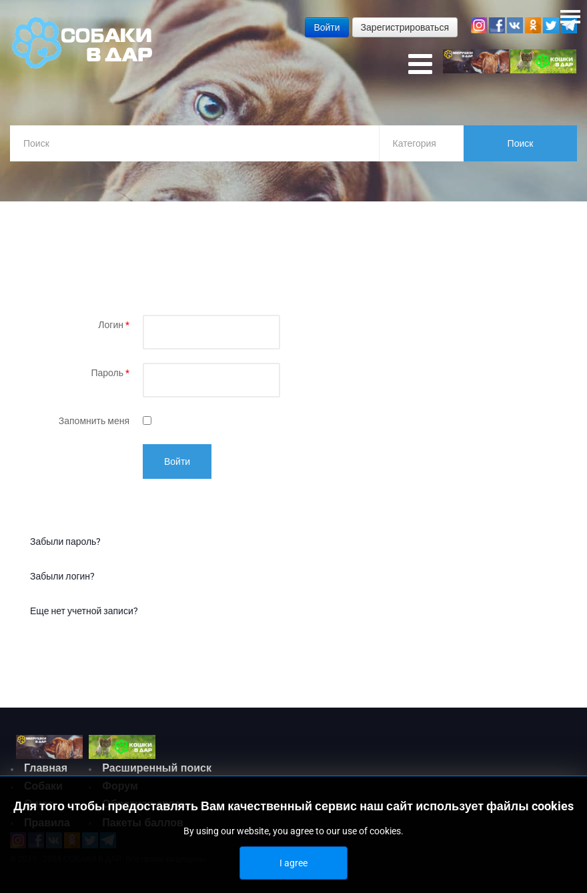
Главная (45, 768)
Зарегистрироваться (405, 27)
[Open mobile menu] (420, 65)
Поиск (521, 143)
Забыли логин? (62, 576)
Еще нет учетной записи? (84, 611)
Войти (177, 461)
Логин (113, 324)
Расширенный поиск (156, 768)
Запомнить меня (94, 420)
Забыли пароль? (65, 541)
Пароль (110, 372)
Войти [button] (327, 27)
